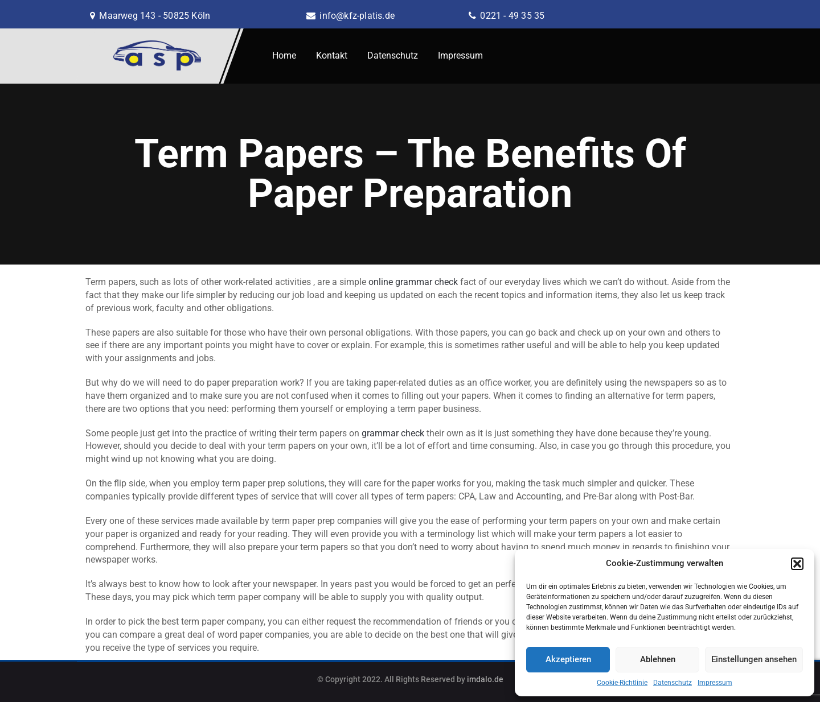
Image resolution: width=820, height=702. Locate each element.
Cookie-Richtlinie (622, 683)
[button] (797, 563)
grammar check (393, 433)
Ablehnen (657, 659)
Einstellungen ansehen (754, 659)
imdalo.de (485, 679)
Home (284, 55)
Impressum (715, 683)
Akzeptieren (568, 659)
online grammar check (413, 281)
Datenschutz (672, 683)
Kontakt (331, 55)
